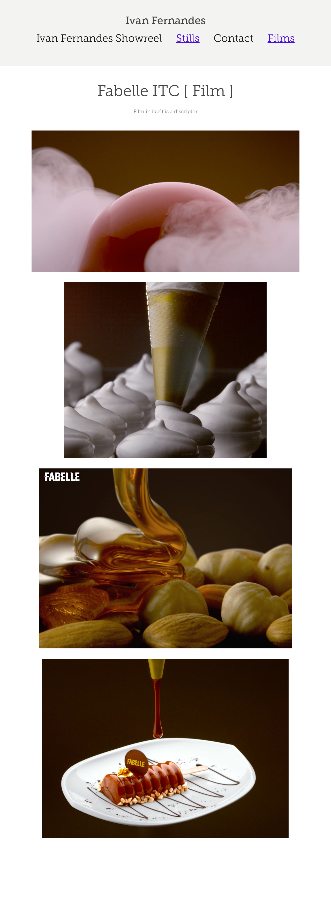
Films (281, 38)
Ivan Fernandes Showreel (99, 38)
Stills (188, 38)
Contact (233, 38)
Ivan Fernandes (165, 20)
